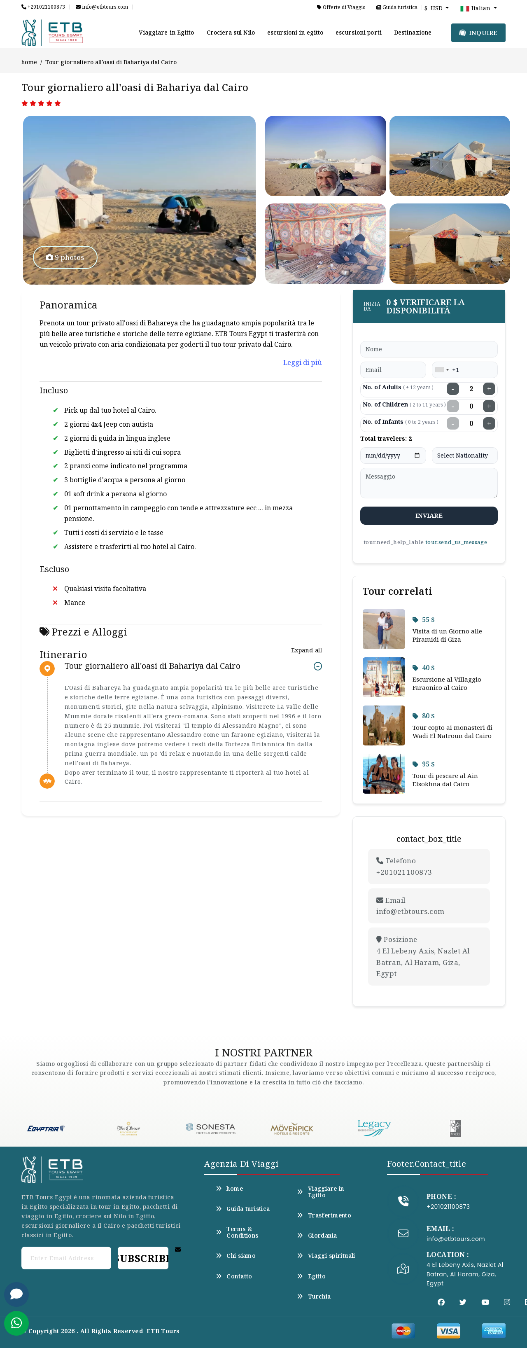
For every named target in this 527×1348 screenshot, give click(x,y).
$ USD (434, 8)
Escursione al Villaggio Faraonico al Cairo (447, 683)
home (29, 62)
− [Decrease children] (453, 406)
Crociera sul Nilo (231, 32)
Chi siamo (236, 1255)
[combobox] (441, 370)
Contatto (234, 1276)
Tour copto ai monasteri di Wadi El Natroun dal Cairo (452, 731)
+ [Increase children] (489, 406)
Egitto (311, 1276)
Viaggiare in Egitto (166, 32)
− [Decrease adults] (453, 389)
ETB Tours (163, 1331)
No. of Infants (400, 421)
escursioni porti (359, 32)
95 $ (424, 764)
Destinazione (412, 32)
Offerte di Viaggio (341, 7)
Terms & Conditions (237, 1232)
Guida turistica (396, 7)
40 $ (424, 667)
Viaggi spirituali (326, 1255)
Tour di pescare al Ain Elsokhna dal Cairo (445, 779)
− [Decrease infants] (453, 423)
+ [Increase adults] (489, 389)
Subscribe (143, 1258)
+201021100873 (43, 7)
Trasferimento (324, 1215)
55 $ (424, 619)
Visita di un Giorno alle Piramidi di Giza (447, 635)
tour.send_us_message (456, 542)
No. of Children (404, 404)
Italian (476, 9)
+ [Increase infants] (489, 423)
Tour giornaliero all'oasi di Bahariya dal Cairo (152, 666)
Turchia (314, 1296)
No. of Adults (398, 387)
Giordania (317, 1235)
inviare (429, 515)
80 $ (424, 715)
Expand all (306, 650)
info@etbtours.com (102, 7)
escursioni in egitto (295, 32)
